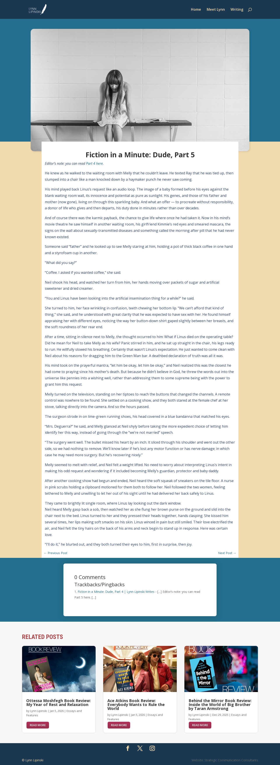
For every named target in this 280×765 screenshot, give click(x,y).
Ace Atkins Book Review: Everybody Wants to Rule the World (136, 704)
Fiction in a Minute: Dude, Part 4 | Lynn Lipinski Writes (116, 592)
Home (196, 10)
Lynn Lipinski (38, 711)
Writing (237, 10)
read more (38, 725)
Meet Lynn (216, 10)
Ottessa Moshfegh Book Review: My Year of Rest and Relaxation (58, 702)
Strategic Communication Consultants (231, 760)
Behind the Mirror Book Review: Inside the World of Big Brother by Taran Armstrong (220, 704)
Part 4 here (94, 163)
